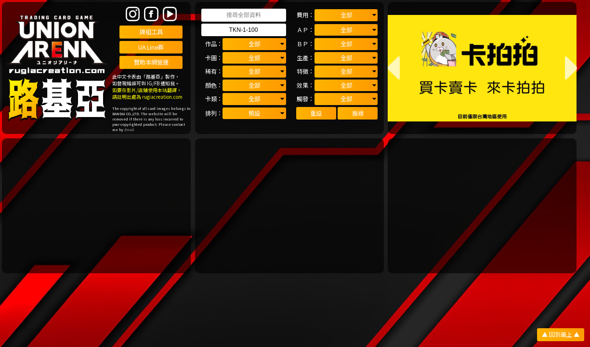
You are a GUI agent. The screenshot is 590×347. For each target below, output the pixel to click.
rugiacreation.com (162, 96)
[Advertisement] (96, 205)
